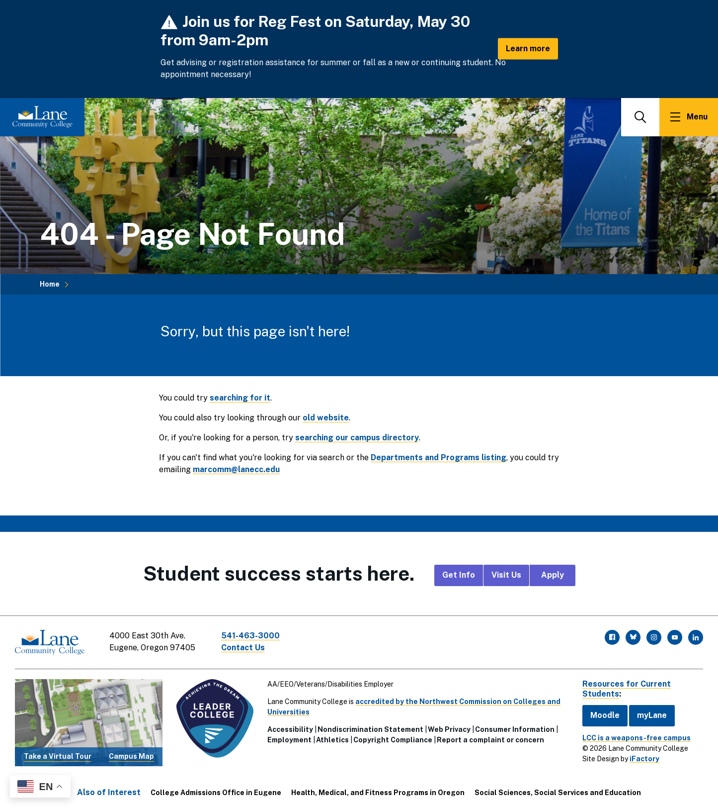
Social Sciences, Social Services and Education (558, 793)
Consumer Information (515, 729)
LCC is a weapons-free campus (636, 738)
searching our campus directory (357, 437)
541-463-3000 (250, 635)
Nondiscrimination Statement (370, 729)
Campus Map (131, 756)
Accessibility (290, 729)
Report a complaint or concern (490, 740)
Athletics (332, 740)
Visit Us (506, 575)
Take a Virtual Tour (57, 756)
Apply (552, 575)
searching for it (240, 398)
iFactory (644, 759)
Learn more (528, 48)
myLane (652, 715)
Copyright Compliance (392, 740)
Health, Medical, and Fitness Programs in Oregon (378, 793)
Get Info (458, 575)
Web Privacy (449, 729)
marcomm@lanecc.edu (236, 469)
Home (50, 284)
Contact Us (243, 647)
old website (326, 417)
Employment (289, 740)
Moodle (605, 715)
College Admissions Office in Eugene (216, 793)
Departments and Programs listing (438, 457)
